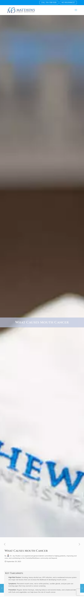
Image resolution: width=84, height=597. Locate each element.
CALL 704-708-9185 (49, 3)
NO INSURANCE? (68, 3)
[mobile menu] (76, 10)
